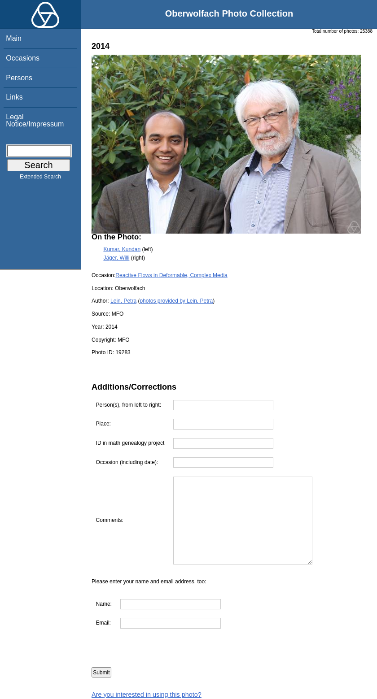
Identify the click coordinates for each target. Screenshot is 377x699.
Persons (19, 78)
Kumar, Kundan (121, 249)
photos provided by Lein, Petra (176, 301)
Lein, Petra (123, 301)
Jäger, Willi (116, 258)
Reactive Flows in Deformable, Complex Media (171, 275)
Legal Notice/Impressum (35, 120)
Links (14, 97)
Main (14, 38)
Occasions (22, 58)
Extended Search (40, 178)
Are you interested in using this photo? (147, 694)
